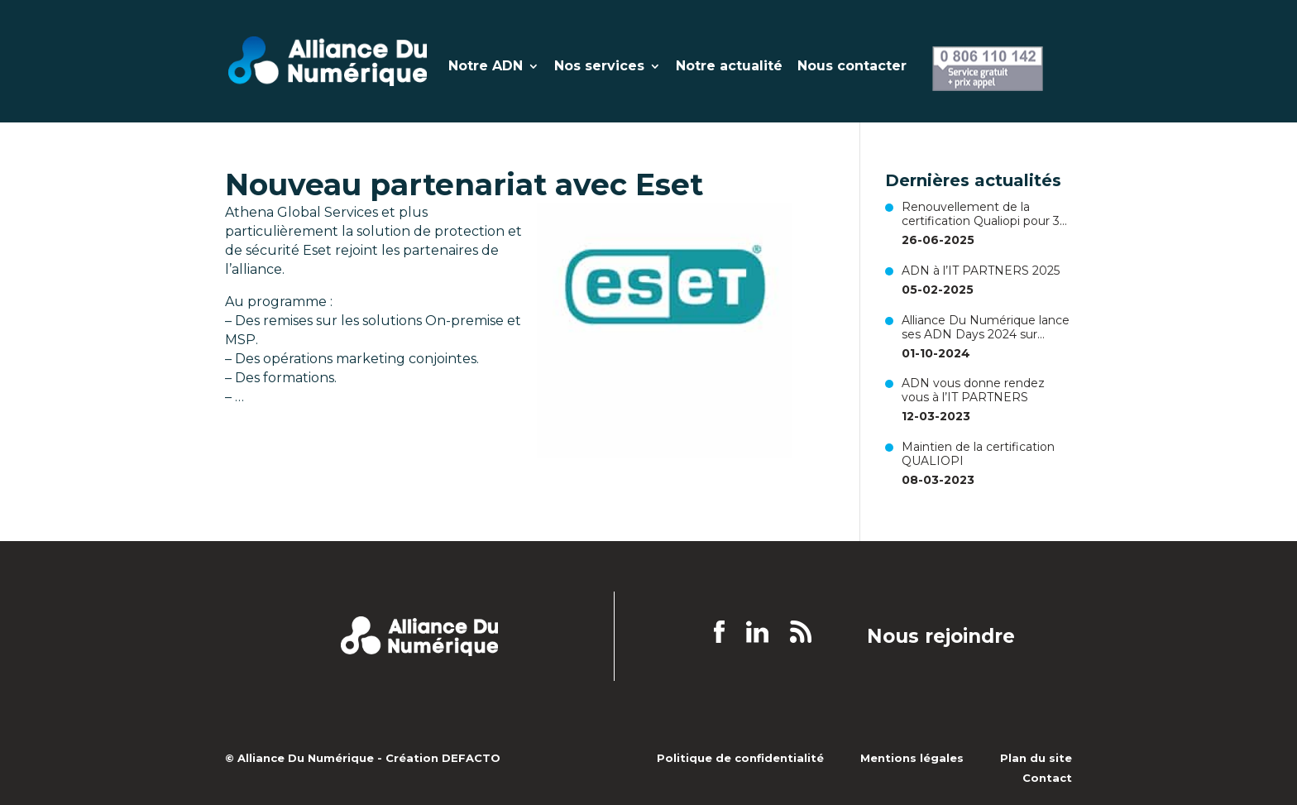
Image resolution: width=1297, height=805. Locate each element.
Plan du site (1036, 757)
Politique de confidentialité (740, 757)
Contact (1047, 777)
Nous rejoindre (941, 637)
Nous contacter (852, 67)
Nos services (599, 67)
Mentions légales (912, 757)
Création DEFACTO (442, 757)
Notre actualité (729, 67)
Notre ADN (485, 67)
